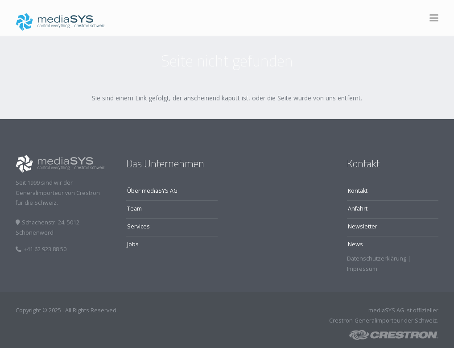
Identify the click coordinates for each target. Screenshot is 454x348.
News (355, 244)
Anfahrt (357, 208)
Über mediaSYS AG (152, 191)
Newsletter (362, 226)
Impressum (362, 269)
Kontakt (357, 191)
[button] (434, 17)
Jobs (133, 244)
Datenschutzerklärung (376, 258)
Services (138, 226)
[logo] (60, 18)
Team (134, 208)
